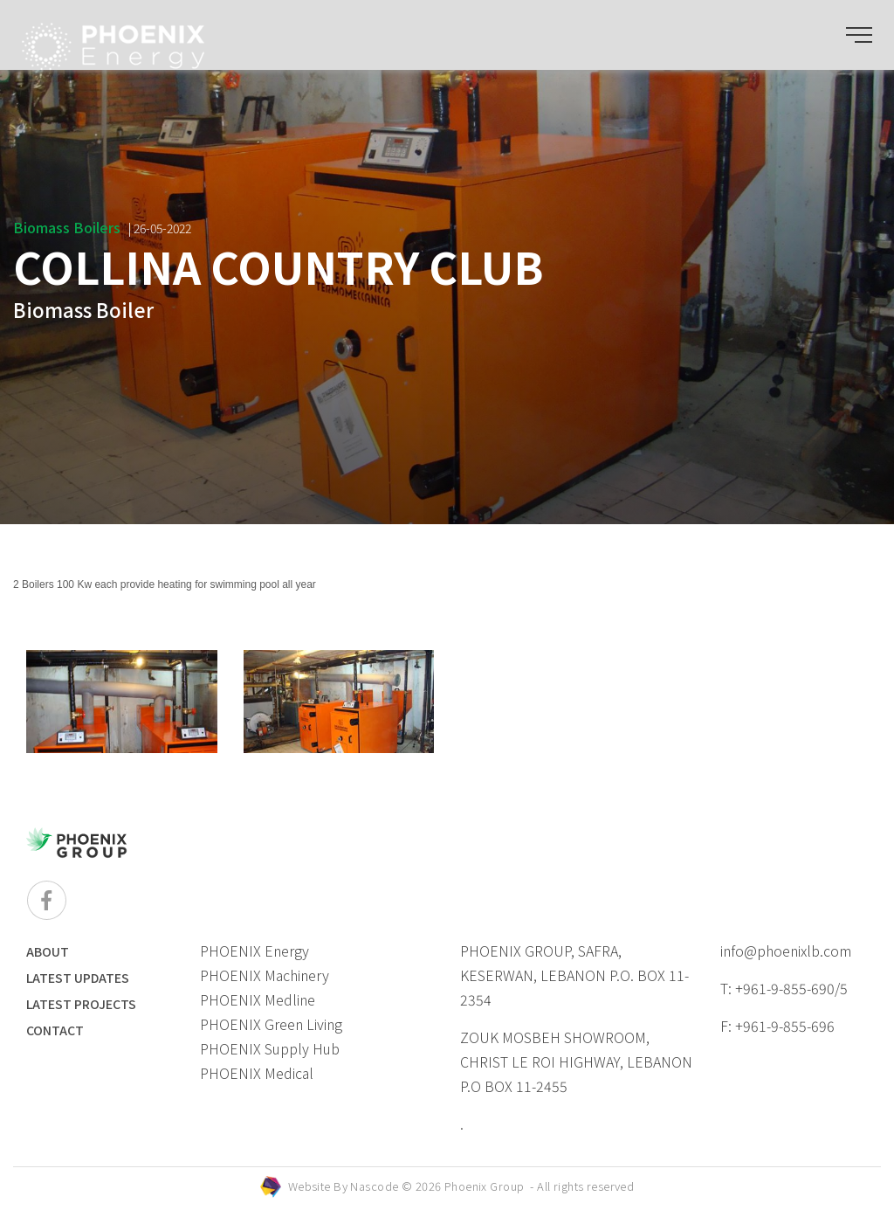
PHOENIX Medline (257, 999)
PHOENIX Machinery (264, 975)
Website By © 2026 (461, 1186)
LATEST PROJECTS (81, 1004)
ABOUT (47, 951)
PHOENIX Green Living (271, 1023)
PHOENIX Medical (256, 1072)
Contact (55, 1030)
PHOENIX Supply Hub (270, 1048)
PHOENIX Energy (254, 950)
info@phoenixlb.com (785, 950)
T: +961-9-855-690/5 (784, 988)
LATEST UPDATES (77, 977)
